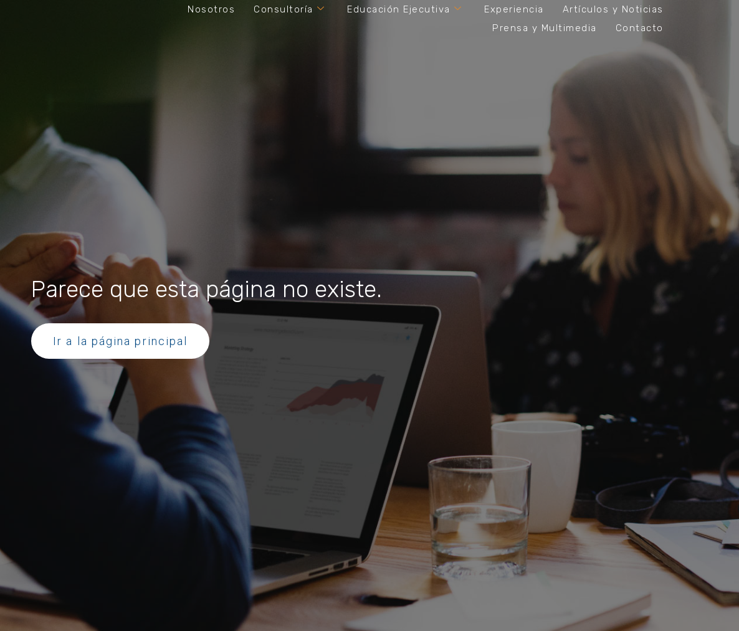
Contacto (640, 28)
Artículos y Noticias (613, 9)
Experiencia (514, 9)
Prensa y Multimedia (544, 28)
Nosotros (211, 9)
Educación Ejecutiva (404, 9)
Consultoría (289, 9)
